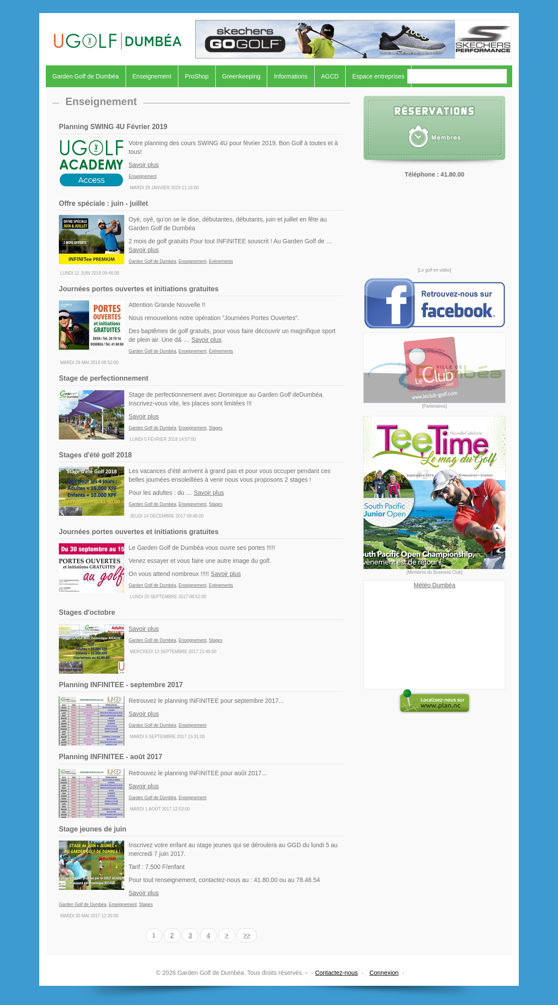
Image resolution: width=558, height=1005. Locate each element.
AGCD (330, 76)
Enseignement (152, 76)
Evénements (221, 261)
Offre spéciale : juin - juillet (103, 203)
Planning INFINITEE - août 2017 (110, 756)
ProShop (196, 76)
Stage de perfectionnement (103, 378)
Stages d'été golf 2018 (95, 455)
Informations (290, 76)
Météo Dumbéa (435, 585)
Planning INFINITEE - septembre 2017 (121, 684)
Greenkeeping (241, 76)
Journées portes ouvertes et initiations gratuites (138, 289)
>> (246, 935)
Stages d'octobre (87, 612)
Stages (215, 428)
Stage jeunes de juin (92, 829)
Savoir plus (144, 164)
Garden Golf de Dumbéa (85, 76)
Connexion (383, 972)
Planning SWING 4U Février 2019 (113, 126)
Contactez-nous (336, 972)
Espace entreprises (378, 76)
